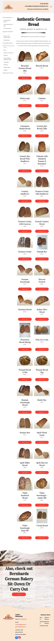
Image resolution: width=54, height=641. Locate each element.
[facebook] (16, 637)
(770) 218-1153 (44, 3)
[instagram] (19, 637)
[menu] (51, 6)
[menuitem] (8, 23)
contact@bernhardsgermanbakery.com (36, 6)
